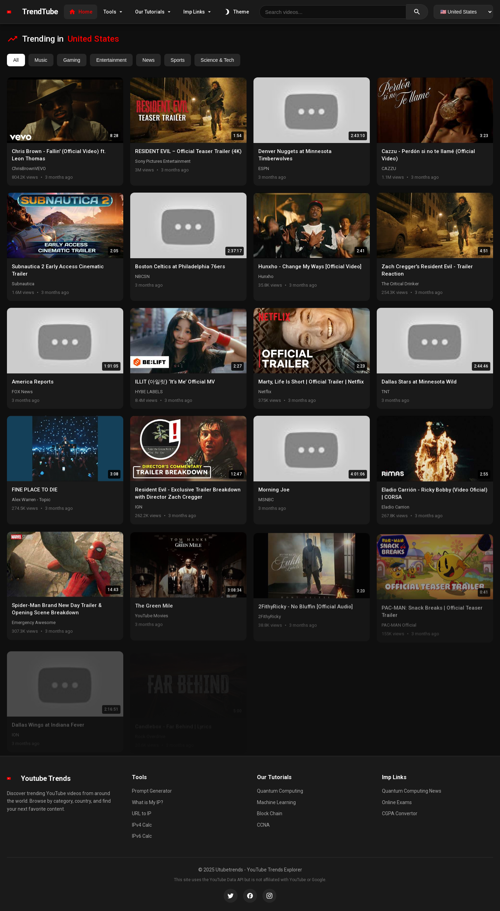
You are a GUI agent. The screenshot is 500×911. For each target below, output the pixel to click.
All (16, 60)
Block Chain (269, 813)
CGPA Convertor (399, 813)
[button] (65, 131)
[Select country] (463, 12)
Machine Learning (276, 802)
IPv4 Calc (142, 825)
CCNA (263, 825)
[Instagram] (269, 896)
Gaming (71, 60)
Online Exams (397, 802)
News (148, 60)
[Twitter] (231, 896)
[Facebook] (250, 896)
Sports (177, 60)
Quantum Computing (280, 791)
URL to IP (141, 813)
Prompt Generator (152, 791)
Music (41, 60)
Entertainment (111, 60)
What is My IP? (147, 802)
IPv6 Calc (142, 836)
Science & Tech (217, 60)
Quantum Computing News (411, 791)
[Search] (417, 11)
